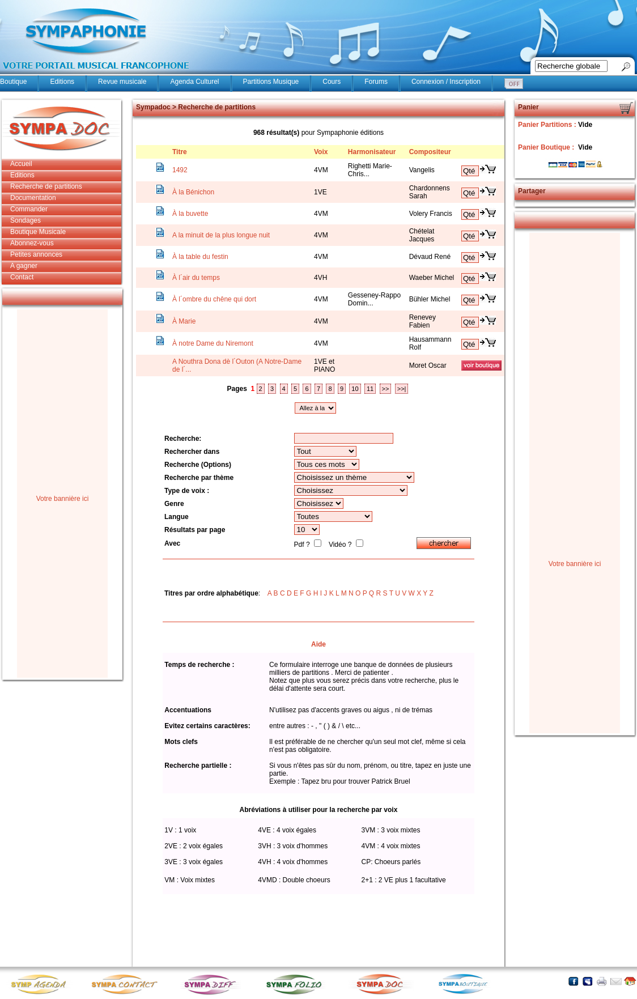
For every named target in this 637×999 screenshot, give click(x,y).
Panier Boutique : (547, 147)
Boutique (13, 82)
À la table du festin (200, 257)
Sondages (25, 220)
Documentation (33, 198)
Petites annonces (36, 254)
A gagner (23, 266)
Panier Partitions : (548, 125)
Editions (62, 82)
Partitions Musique (271, 82)
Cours (331, 82)
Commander (29, 209)
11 (370, 388)
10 (354, 388)
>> (385, 388)
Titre (179, 152)
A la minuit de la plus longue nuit (221, 235)
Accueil (21, 164)
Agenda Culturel (194, 82)
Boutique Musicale (38, 232)
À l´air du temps (196, 278)
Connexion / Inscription (446, 82)
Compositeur (430, 152)
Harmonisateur (372, 152)
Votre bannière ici (62, 499)
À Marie (184, 321)
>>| (401, 388)
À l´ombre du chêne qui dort (214, 299)
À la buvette (190, 214)
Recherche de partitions (46, 186)
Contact (21, 277)
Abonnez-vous (32, 243)
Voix (321, 152)
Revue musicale (122, 82)
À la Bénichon (193, 192)
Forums (376, 82)
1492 (180, 170)
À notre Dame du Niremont (212, 343)
